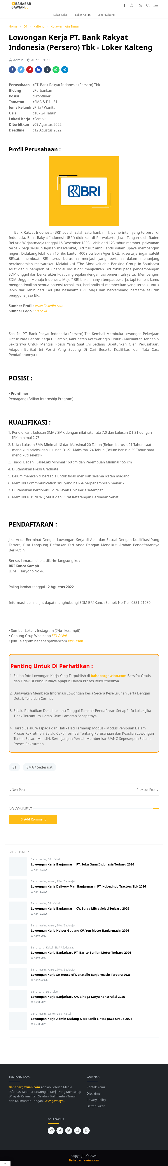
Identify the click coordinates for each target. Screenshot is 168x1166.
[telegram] (51, 1130)
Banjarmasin (38, 859)
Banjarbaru (38, 947)
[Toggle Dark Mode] (140, 5)
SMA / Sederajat (39, 767)
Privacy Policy (96, 1100)
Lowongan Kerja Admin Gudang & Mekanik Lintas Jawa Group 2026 (81, 1019)
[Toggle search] (148, 5)
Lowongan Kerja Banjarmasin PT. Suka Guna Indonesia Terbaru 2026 (82, 864)
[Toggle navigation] (155, 5)
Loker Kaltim (83, 15)
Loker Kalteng (106, 15)
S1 (14, 767)
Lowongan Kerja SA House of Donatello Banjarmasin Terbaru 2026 (81, 975)
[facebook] (124, 5)
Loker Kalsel (60, 15)
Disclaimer (94, 1093)
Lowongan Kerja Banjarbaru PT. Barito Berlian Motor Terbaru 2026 (81, 952)
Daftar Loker (96, 1106)
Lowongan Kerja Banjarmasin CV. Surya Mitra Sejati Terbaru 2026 (80, 908)
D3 (50, 859)
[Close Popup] (5, 1163)
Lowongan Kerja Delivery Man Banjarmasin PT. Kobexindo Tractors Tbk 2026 (88, 886)
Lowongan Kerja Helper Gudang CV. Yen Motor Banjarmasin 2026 (80, 930)
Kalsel (56, 859)
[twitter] (68, 1130)
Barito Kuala (55, 1014)
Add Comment (33, 819)
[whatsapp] (86, 1130)
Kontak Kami (96, 1087)
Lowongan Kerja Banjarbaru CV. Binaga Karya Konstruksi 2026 (78, 997)
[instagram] (131, 5)
